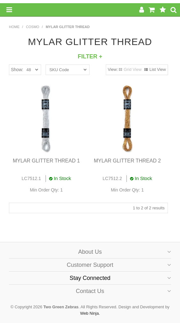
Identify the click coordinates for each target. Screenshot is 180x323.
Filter (90, 56)
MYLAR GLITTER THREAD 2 (127, 160)
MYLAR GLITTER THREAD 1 (46, 160)
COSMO (33, 27)
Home (14, 27)
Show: (17, 69)
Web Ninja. (90, 313)
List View (157, 69)
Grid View (132, 69)
